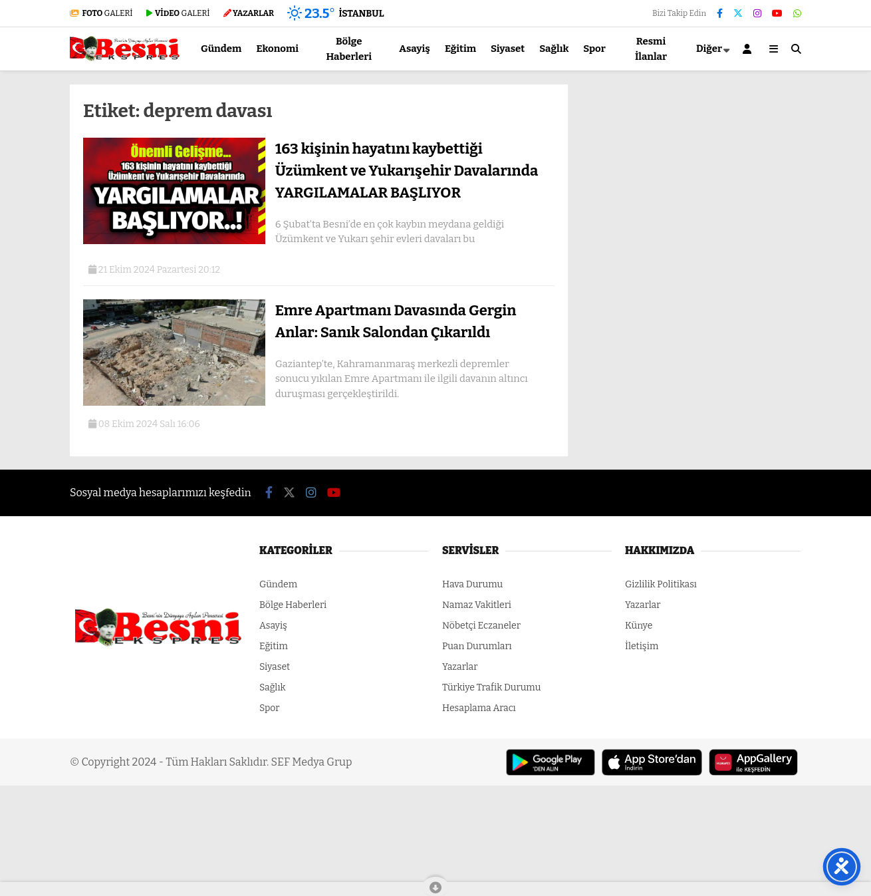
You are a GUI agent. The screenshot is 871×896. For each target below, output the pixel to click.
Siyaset (508, 49)
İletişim (641, 646)
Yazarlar (459, 666)
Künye (638, 625)
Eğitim (460, 49)
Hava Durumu (472, 584)
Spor (594, 49)
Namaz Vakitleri (476, 605)
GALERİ (101, 13)
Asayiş (414, 49)
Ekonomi (277, 49)
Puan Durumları (477, 646)
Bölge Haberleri (349, 49)
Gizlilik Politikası (661, 584)
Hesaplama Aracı (479, 708)
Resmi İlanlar (651, 49)
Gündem (221, 49)
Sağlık (553, 49)
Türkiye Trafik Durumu (491, 687)
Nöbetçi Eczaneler (481, 625)
